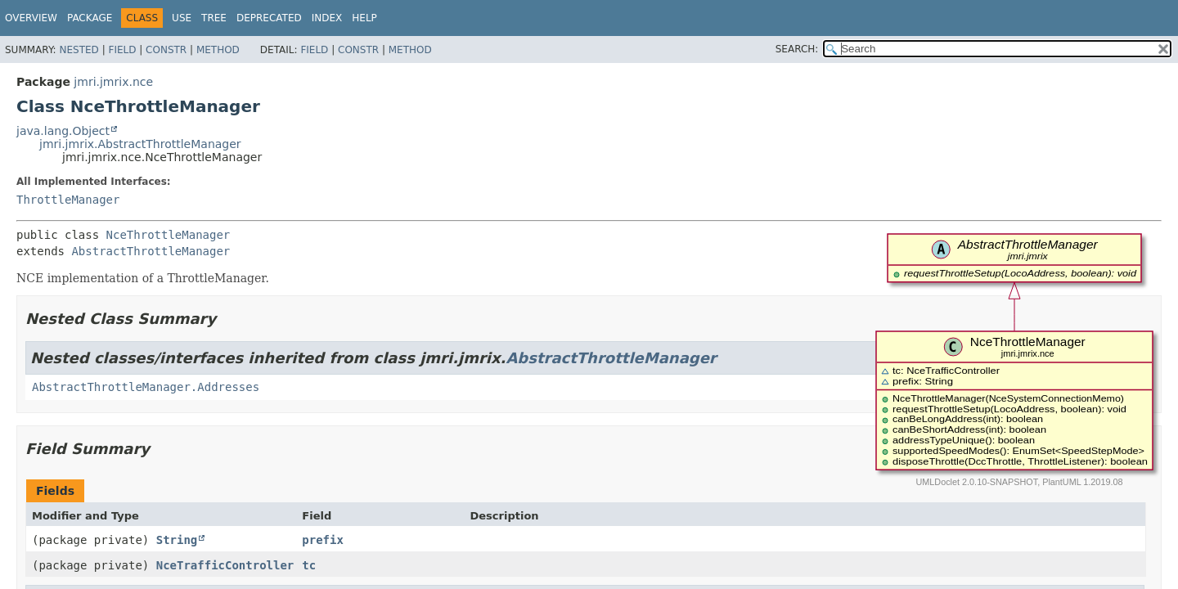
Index (327, 18)
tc (309, 565)
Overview (31, 18)
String (177, 539)
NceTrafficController (225, 565)
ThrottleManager (67, 199)
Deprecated (269, 18)
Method (218, 50)
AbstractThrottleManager (150, 251)
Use (181, 18)
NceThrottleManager (168, 234)
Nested (78, 50)
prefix (323, 539)
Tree (214, 18)
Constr (166, 50)
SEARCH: (797, 49)
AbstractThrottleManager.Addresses (145, 386)
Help (364, 18)
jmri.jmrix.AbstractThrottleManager (140, 144)
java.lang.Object (63, 130)
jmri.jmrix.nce (113, 81)
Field (122, 50)
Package (89, 18)
